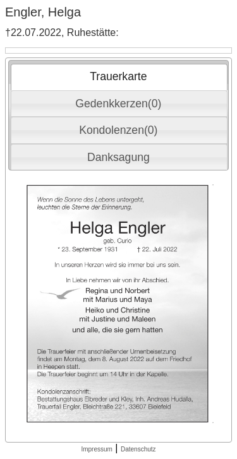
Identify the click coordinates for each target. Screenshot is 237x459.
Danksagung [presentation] (118, 157)
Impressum (96, 449)
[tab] (119, 77)
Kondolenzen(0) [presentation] (118, 130)
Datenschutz (138, 449)
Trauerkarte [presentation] (118, 76)
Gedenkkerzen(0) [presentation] (118, 103)
